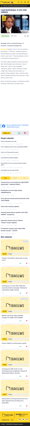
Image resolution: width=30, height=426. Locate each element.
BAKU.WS (4, 49)
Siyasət (8, 233)
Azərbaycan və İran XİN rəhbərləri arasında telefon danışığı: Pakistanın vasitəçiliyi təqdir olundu (14, 288)
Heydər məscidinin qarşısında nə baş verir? (14, 5)
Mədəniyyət (9, 209)
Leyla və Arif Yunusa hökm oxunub (9, 152)
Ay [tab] (24, 178)
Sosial (7, 149)
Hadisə (8, 154)
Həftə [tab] (15, 178)
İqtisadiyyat (9, 203)
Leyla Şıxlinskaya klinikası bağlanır (9, 157)
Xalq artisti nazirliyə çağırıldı (10, 206)
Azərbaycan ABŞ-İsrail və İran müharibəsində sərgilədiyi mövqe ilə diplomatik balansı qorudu (14, 371)
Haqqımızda (5, 420)
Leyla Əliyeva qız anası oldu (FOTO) (10, 170)
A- (25, 36)
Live (12, 420)
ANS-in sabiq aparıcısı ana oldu (8, 141)
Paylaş (6, 133)
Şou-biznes (5, 36)
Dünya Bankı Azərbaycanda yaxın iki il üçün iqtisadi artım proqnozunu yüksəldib (15, 401)
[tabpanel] (15, 207)
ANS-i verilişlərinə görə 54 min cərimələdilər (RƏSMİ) (14, 146)
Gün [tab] (5, 178)
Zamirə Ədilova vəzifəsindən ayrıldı (14, 343)
